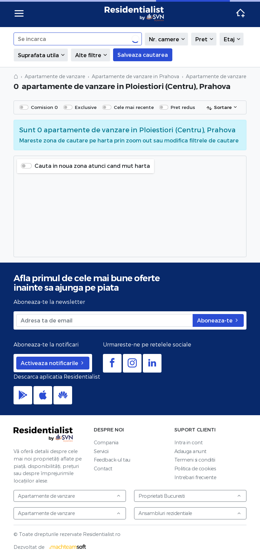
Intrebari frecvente (195, 477)
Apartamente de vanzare (55, 76)
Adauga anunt (190, 451)
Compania (106, 442)
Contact (103, 468)
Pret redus (183, 107)
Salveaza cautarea (142, 54)
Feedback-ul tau (112, 460)
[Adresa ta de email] (104, 320)
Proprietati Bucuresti (189, 496)
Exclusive (85, 107)
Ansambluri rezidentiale (189, 513)
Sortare (219, 107)
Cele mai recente (134, 107)
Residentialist (43, 434)
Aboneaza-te (218, 320)
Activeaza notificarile (53, 363)
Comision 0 (44, 107)
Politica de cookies (195, 468)
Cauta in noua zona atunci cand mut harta (92, 165)
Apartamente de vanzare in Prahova (135, 76)
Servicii (101, 451)
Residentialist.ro (134, 13)
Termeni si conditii (194, 460)
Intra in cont (188, 442)
